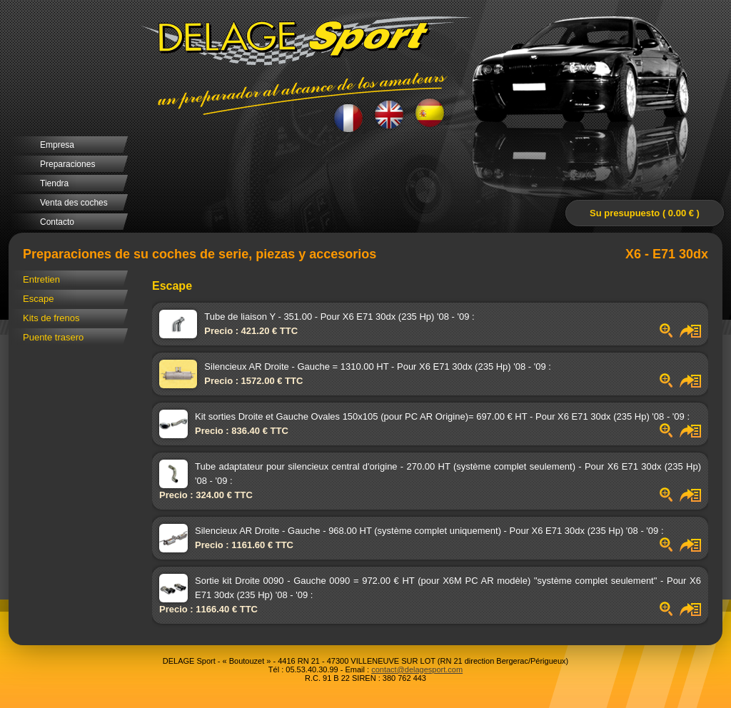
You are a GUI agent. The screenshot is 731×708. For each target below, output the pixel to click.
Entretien (41, 279)
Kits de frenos (51, 318)
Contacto (57, 222)
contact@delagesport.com (417, 669)
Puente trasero (53, 337)
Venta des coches (74, 203)
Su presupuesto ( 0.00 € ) (645, 213)
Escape (38, 298)
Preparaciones (67, 164)
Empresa (57, 145)
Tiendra (54, 183)
